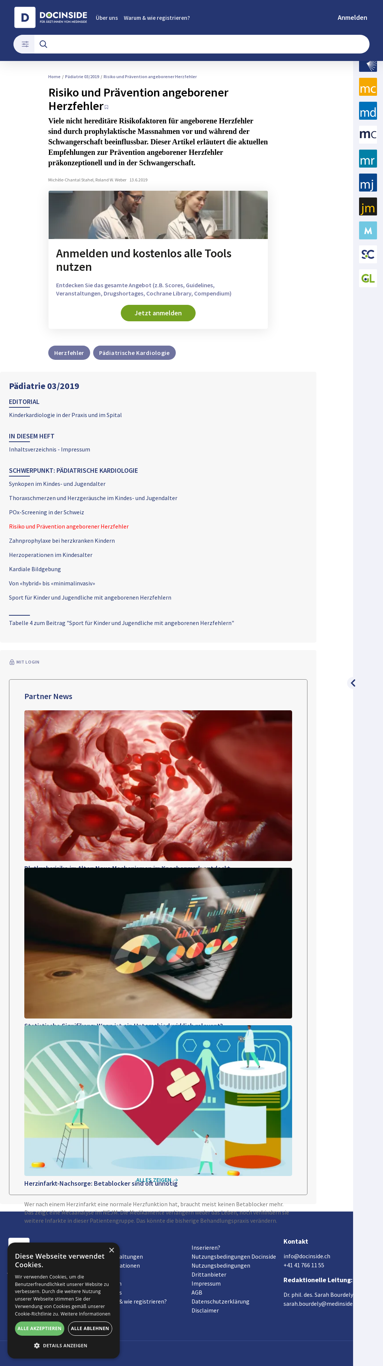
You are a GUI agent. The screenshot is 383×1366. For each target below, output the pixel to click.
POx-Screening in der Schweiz (46, 512)
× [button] (111, 1250)
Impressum (206, 1283)
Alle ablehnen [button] (90, 1328)
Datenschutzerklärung (220, 1301)
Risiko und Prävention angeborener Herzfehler (69, 526)
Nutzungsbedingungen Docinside (234, 1256)
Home (54, 76)
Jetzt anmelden (158, 313)
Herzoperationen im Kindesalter (50, 554)
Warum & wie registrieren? (157, 17)
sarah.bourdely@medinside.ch (322, 1303)
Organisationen (119, 1265)
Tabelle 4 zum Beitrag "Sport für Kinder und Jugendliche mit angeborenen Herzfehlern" (121, 623)
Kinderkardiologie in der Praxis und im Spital (65, 415)
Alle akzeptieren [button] (40, 1328)
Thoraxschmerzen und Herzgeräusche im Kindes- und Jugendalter (93, 498)
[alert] (63, 1301)
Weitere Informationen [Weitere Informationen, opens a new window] (86, 1314)
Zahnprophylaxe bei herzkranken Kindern (62, 540)
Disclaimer (205, 1310)
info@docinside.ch (307, 1256)
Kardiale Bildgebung (35, 569)
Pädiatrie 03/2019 (44, 386)
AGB (197, 1292)
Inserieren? (206, 1247)
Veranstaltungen (121, 1256)
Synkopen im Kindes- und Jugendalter (57, 483)
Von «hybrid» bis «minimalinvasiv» (52, 583)
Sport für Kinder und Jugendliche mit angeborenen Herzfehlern (90, 597)
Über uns (107, 17)
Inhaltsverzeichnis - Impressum (49, 449)
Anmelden (352, 17)
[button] (63, 1346)
